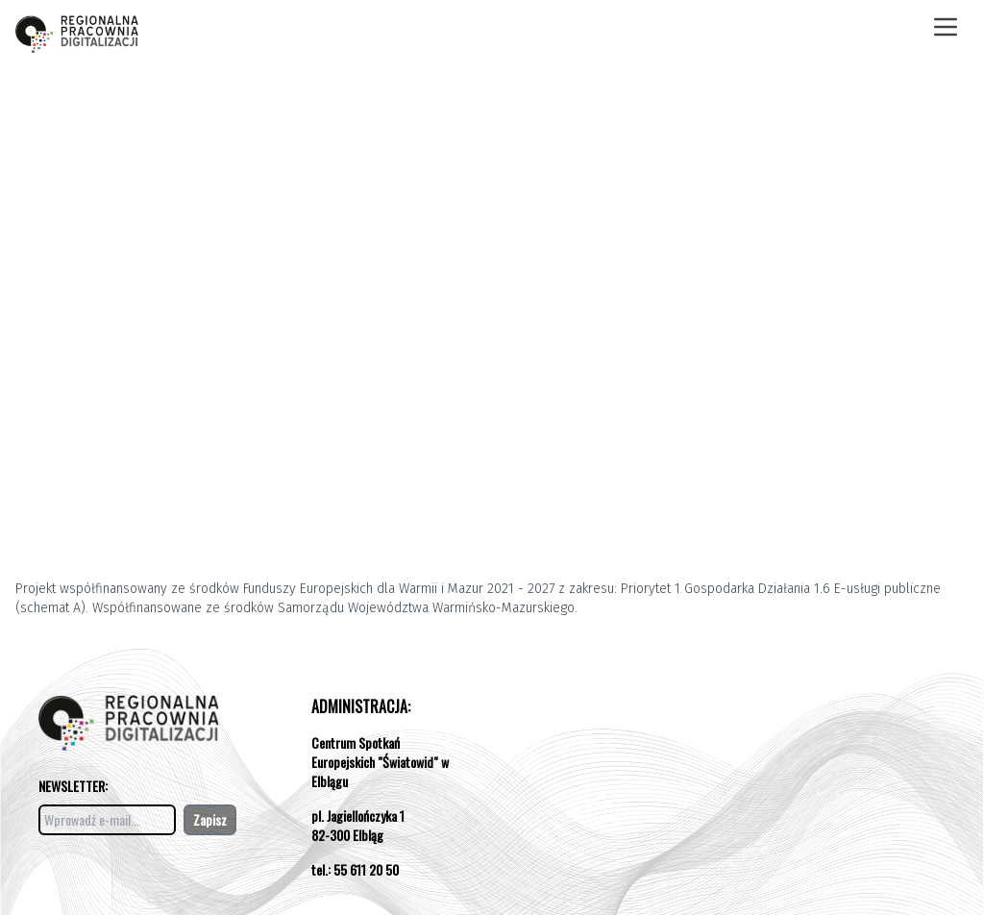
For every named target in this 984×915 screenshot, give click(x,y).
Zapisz (210, 819)
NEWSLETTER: (73, 786)
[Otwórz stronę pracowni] (76, 26)
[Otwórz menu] (945, 27)
